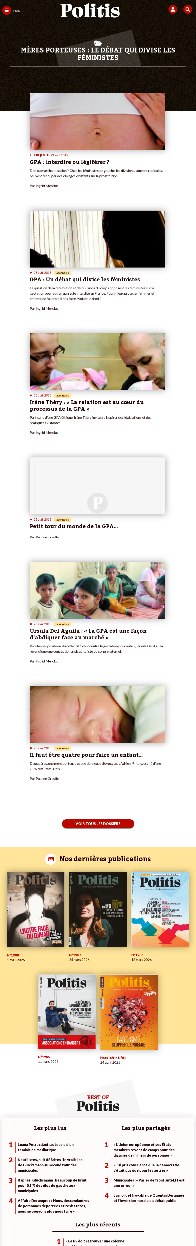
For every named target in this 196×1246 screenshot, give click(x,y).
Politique (8, 1066)
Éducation (40, 1075)
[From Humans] (95, 1231)
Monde (38, 1061)
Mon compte (75, 1085)
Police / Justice (43, 1085)
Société (7, 1075)
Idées (6, 1080)
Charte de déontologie (76, 1208)
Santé (37, 1080)
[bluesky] (53, 1230)
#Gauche (136, 1071)
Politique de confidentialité (143, 1208)
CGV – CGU (108, 1208)
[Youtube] (68, 1230)
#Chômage (137, 1080)
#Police (135, 1066)
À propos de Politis (79, 1080)
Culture (7, 1085)
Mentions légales (40, 1208)
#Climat (135, 1061)
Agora (6, 1061)
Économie (40, 1071)
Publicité (177, 1208)
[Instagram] (81, 1230)
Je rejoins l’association (81, 1075)
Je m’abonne (74, 1071)
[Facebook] (40, 1230)
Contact (15, 1208)
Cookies (96, 1215)
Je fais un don (75, 1061)
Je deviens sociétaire (80, 1066)
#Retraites (137, 1075)
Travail (37, 1066)
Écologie (8, 1071)
